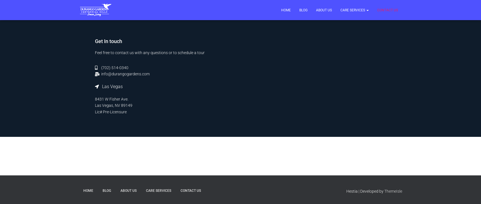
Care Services (354, 10)
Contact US (387, 10)
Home (286, 10)
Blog (303, 10)
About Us (324, 10)
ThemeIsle (393, 191)
